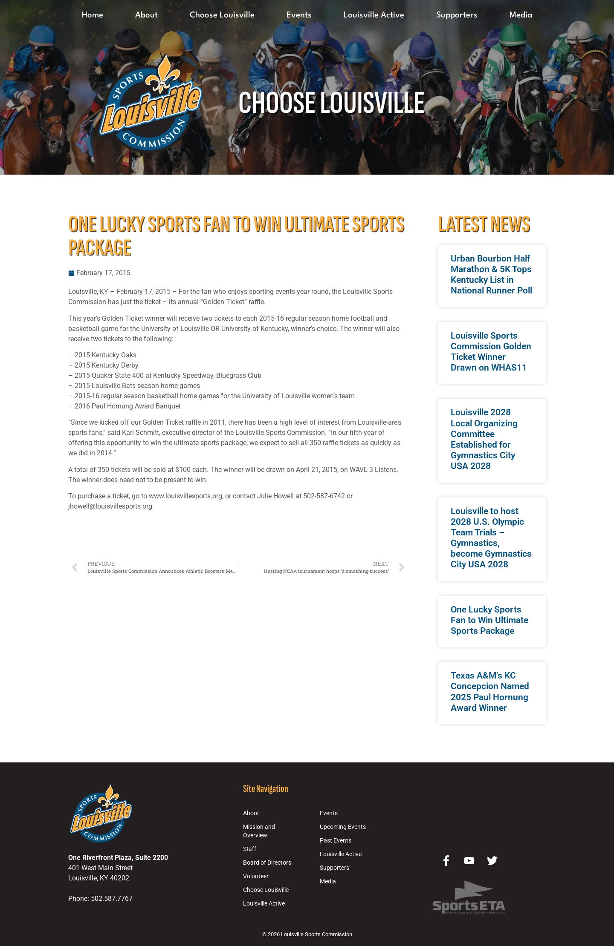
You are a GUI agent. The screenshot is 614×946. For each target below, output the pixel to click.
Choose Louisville (222, 15)
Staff (249, 849)
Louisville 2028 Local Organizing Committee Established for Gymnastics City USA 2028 (484, 439)
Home (92, 15)
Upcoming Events (343, 827)
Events (299, 15)
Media (521, 15)
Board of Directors (267, 862)
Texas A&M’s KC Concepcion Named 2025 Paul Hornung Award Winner (490, 691)
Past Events (335, 840)
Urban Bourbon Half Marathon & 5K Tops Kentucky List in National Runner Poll (491, 274)
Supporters (457, 15)
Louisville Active (374, 15)
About (146, 15)
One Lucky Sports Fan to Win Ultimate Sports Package (489, 620)
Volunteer (256, 876)
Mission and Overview (259, 831)
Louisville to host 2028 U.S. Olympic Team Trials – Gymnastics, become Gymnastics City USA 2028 (491, 538)
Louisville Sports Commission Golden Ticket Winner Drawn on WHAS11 (491, 352)
